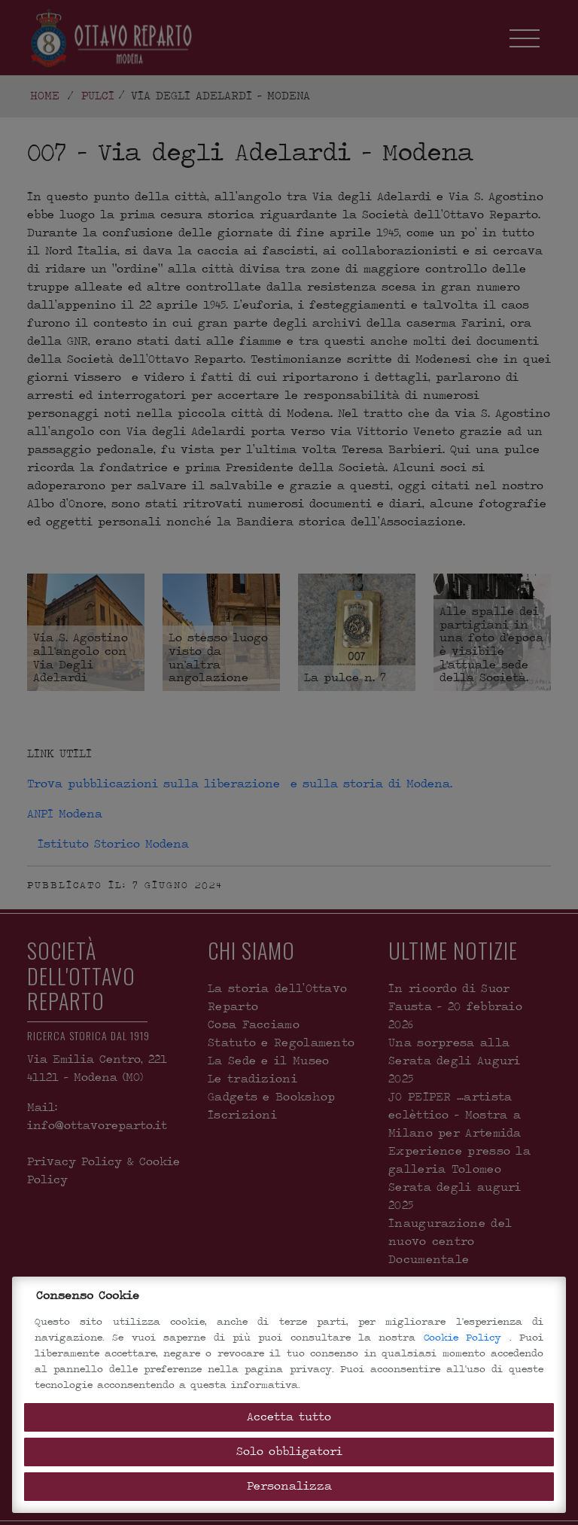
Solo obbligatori (289, 1451)
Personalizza (289, 1486)
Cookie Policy (467, 1337)
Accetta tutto (289, 1417)
